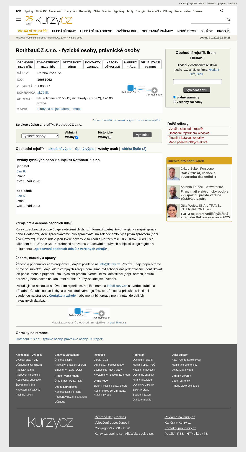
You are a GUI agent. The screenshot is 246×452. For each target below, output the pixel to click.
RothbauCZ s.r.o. (57, 37)
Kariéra (182, 3)
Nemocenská (62, 391)
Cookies (120, 417)
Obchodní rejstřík (36, 37)
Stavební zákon (142, 394)
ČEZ (105, 359)
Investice (99, 354)
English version (181, 375)
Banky (59, 354)
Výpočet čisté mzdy (27, 359)
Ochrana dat (104, 417)
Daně (136, 399)
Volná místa (71, 375)
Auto (174, 359)
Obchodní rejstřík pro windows (189, 133)
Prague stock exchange (185, 385)
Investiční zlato (109, 385)
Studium (232, 3)
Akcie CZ (41, 11)
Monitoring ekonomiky (184, 364)
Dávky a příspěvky (66, 386)
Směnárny (61, 369)
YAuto (202, 3)
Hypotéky (118, 11)
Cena (182, 359)
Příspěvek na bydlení (28, 374)
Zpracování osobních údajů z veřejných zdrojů (70, 249)
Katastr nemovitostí (144, 369)
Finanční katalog (142, 379)
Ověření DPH (126, 31)
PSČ (152, 364)
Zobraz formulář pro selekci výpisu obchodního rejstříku (126, 120)
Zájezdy (193, 3)
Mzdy (72, 380)
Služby (207, 31)
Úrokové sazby (63, 359)
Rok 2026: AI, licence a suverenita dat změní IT (199, 175)
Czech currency (181, 380)
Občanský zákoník (143, 384)
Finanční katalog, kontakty (186, 137)
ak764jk (43, 92)
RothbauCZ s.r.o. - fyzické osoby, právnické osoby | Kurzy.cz (59, 339)
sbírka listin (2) (134, 149)
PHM (105, 390)
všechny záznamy (187, 102)
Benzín (113, 390)
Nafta (122, 390)
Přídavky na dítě (25, 369)
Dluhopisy (99, 364)
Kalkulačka (154, 11)
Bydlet (223, 3)
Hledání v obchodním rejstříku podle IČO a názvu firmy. (196, 69)
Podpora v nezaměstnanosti (71, 396)
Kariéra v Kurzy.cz (178, 422)
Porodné (76, 391)
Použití (169, 433)
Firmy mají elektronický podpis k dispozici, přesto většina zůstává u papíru (204, 195)
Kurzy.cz (20, 37)
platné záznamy (186, 97)
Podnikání (139, 354)
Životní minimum (25, 384)
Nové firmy (187, 31)
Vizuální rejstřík (33, 31)
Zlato (96, 11)
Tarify (130, 11)
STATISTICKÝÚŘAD (72, 64)
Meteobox (212, 3)
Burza (97, 359)
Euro (71, 369)
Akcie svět (55, 11)
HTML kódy (195, 433)
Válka (187, 11)
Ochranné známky (157, 31)
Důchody (60, 401)
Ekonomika (100, 369)
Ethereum (124, 374)
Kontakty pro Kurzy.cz (180, 428)
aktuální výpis (60, 149)
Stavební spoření (76, 364)
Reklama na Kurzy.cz (180, 417)
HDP (111, 369)
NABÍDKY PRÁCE (130, 64)
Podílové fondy (115, 364)
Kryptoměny (101, 374)
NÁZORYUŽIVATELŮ (112, 64)
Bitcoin (106, 11)
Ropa (97, 390)
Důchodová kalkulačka (29, 364)
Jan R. (21, 171)
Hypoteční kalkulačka (28, 389)
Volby (175, 369)
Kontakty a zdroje (62, 295)
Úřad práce (61, 380)
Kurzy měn (70, 11)
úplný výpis (84, 149)
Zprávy (29, 11)
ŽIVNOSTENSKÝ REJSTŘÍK (48, 64)
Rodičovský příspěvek (28, 379)
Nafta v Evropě (102, 394)
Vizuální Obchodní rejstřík (186, 128)
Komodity (85, 11)
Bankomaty (72, 354)
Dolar (79, 369)
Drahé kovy (101, 380)
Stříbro (123, 385)
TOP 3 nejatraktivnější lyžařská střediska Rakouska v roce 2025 (205, 215)
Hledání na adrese (96, 31)
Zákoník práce (141, 389)
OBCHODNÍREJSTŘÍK (25, 64)
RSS (180, 433)
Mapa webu (186, 369)
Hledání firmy (64, 31)
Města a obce (140, 364)
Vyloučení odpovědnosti (112, 422)
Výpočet (37, 354)
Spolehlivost (194, 359)
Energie (140, 11)
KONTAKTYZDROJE (93, 64)
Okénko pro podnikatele (186, 161)
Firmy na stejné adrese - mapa (59, 109)
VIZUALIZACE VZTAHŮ (150, 64)
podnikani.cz (118, 322)
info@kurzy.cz (109, 264)
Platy (79, 380)
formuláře (146, 399)
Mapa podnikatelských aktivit (188, 142)
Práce (178, 11)
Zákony (167, 11)
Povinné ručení (24, 394)
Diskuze (197, 11)
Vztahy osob (75, 37)
